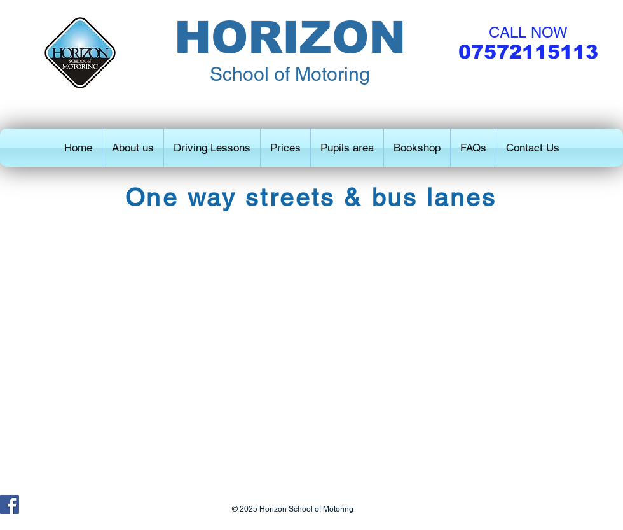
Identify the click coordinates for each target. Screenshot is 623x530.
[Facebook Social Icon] (9, 504)
